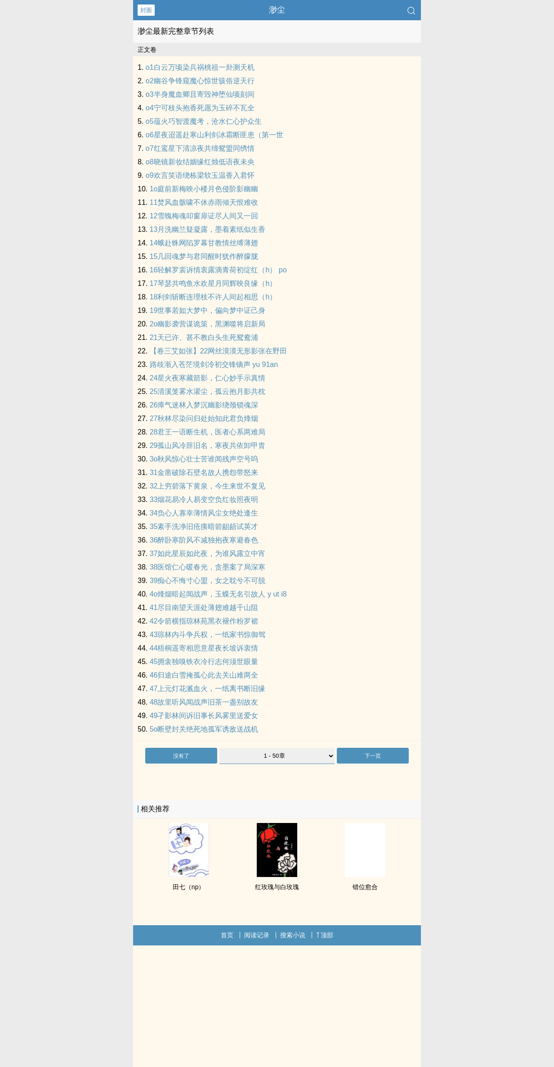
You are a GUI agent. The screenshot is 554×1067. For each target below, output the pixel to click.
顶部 (324, 935)
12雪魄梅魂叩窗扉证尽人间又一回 (204, 216)
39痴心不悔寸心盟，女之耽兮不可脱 (208, 580)
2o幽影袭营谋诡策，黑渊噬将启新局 (208, 324)
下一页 (373, 756)
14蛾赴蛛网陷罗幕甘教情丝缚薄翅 (204, 243)
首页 (227, 935)
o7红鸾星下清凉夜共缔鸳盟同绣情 (200, 148)
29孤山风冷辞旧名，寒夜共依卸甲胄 (208, 445)
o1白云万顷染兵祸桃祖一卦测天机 (200, 67)
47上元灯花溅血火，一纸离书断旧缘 (208, 688)
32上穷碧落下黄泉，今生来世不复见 (208, 486)
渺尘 (277, 9)
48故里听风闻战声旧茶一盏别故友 (204, 702)
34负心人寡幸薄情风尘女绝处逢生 (204, 513)
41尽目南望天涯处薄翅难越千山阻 (204, 607)
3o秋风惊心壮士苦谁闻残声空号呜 (204, 459)
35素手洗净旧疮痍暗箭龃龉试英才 (204, 526)
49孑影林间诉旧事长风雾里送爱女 (204, 715)
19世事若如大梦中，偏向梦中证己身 (208, 310)
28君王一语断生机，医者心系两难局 (208, 432)
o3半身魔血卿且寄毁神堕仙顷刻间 (200, 94)
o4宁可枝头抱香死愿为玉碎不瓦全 (200, 108)
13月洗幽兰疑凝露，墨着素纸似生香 (208, 229)
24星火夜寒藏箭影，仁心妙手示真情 (208, 378)
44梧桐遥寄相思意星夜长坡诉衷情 (204, 648)
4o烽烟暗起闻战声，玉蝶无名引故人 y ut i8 (218, 594)
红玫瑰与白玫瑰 (277, 887)
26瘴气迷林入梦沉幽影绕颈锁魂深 (204, 405)
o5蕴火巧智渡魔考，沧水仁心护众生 (204, 121)
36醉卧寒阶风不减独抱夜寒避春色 (204, 540)
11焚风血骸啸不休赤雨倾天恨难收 (204, 202)
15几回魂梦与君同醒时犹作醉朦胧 (204, 256)
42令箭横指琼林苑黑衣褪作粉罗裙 (204, 621)
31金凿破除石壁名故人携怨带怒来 (204, 472)
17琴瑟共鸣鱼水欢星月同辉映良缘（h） (213, 283)
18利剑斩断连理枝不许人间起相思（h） (213, 297)
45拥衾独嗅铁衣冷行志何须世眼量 (204, 661)
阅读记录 (256, 935)
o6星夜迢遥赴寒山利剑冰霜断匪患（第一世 (214, 135)
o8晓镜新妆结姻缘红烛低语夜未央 (200, 162)
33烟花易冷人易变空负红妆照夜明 (204, 499)
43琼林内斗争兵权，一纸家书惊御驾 (208, 634)
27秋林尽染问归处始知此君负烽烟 (204, 418)
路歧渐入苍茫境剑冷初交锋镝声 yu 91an (214, 364)
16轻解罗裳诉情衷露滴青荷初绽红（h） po (218, 270)
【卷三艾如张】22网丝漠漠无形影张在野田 (218, 351)
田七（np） (189, 887)
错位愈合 (365, 887)
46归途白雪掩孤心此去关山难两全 (204, 675)
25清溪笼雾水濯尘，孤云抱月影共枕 (208, 391)
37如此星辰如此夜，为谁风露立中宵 (208, 553)
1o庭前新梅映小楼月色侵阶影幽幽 (204, 189)
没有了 (181, 756)
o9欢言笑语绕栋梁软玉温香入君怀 (200, 175)
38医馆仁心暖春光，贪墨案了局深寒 (208, 567)
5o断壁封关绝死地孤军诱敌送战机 (204, 729)
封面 (146, 10)
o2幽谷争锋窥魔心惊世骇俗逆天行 (200, 81)
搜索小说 (292, 935)
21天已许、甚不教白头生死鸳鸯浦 (204, 337)
